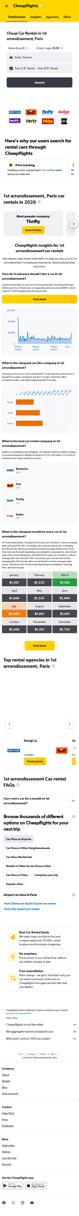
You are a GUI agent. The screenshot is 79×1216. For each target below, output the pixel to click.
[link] (33, 230)
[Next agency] (69, 724)
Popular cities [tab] (14, 884)
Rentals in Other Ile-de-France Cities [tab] (28, 866)
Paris (53, 1054)
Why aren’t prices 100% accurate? (41, 1038)
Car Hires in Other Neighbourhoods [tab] (28, 848)
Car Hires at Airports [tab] (18, 839)
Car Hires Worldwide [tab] (19, 857)
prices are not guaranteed (18, 1013)
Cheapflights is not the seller (41, 1024)
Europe (31, 1054)
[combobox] (18, 48)
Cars (21, 1054)
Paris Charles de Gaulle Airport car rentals (30, 903)
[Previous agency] (9, 724)
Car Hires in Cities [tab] (17, 875)
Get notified (48, 170)
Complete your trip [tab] (46, 875)
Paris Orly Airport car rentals (22, 909)
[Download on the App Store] (35, 1185)
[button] (6, 6)
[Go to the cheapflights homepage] (27, 6)
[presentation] (39, 202)
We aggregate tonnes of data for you (41, 1031)
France (43, 1054)
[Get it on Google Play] (12, 1185)
